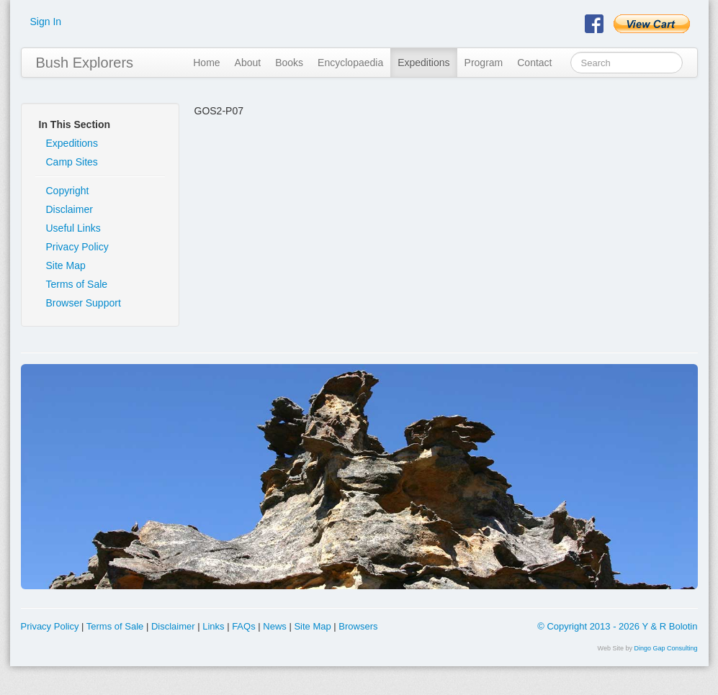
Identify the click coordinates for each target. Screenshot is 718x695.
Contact (534, 62)
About (248, 62)
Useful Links (73, 228)
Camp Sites (72, 162)
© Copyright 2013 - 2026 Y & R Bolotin (617, 626)
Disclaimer (69, 209)
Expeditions (423, 62)
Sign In (46, 21)
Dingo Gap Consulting (665, 648)
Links (213, 626)
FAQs (244, 626)
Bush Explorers (85, 63)
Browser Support (83, 303)
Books (289, 62)
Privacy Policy (77, 247)
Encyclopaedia (350, 62)
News (275, 626)
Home (206, 62)
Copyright (67, 190)
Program (484, 62)
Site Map (66, 265)
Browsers (357, 626)
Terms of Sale (77, 284)
